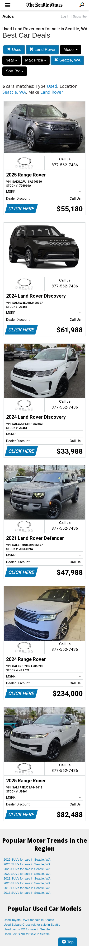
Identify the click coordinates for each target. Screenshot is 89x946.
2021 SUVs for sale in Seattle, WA (27, 878)
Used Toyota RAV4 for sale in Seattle (29, 920)
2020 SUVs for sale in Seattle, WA (27, 883)
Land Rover (42, 49)
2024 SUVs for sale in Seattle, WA (27, 864)
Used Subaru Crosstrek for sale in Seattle (32, 924)
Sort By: (14, 71)
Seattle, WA (67, 60)
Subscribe (80, 16)
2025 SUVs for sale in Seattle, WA (27, 859)
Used (14, 49)
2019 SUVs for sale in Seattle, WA (27, 888)
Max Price (35, 60)
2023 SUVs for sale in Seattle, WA (27, 869)
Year (11, 60)
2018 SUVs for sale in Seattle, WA (27, 892)
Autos (8, 16)
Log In (65, 16)
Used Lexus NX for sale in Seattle (27, 934)
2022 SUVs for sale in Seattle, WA (27, 874)
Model (71, 49)
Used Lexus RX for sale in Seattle (27, 929)
